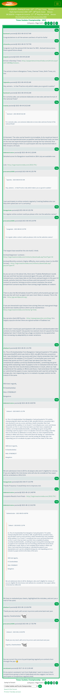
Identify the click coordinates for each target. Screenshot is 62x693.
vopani (5, 57)
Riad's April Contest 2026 (19, 12)
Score (44, 9)
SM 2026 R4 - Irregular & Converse (18, 14)
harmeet (6, 33)
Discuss (51, 9)
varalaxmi (7, 668)
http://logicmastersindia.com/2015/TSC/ (22, 165)
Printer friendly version (12, 692)
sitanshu (6, 44)
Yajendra (6, 82)
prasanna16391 (9, 171)
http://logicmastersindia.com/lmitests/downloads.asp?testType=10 (28, 257)
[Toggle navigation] (57, 4)
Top (56, 30)
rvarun (5, 106)
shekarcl (6, 348)
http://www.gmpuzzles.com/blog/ (38, 318)
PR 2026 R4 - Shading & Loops (19, 9)
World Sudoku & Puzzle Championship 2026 (31, 17)
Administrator (8, 152)
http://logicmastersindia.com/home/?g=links (20, 310)
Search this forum (10, 689)
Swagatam (7, 210)
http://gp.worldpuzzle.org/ (17, 297)
